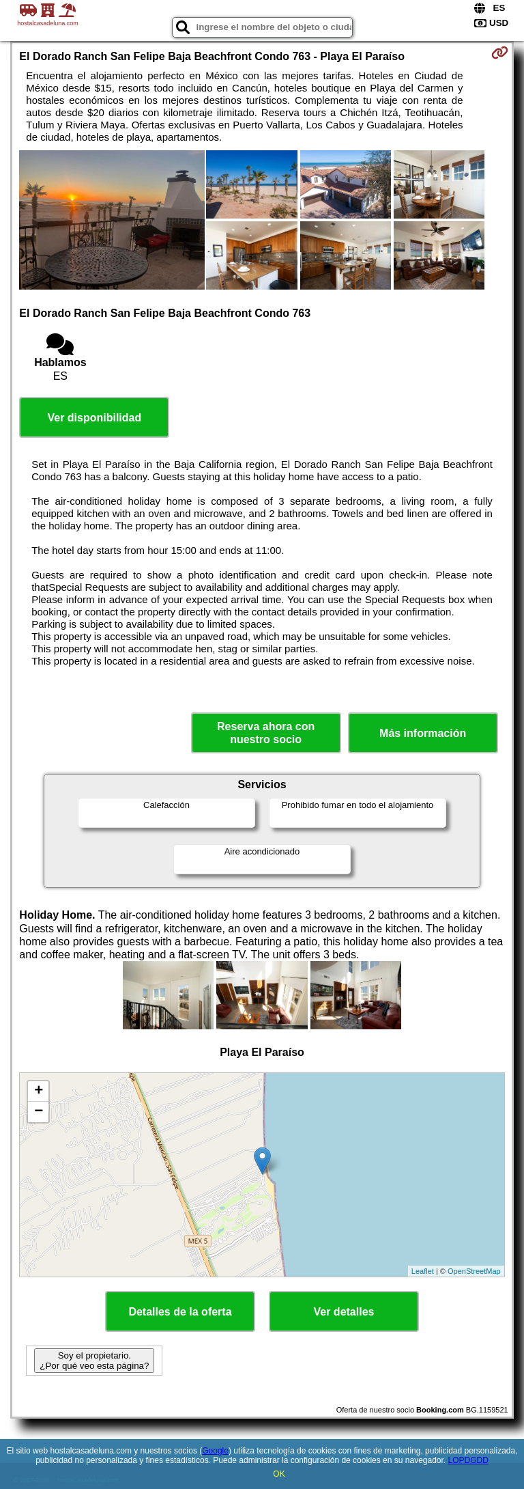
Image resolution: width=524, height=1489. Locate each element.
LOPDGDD (468, 1460)
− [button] (38, 1112)
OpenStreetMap (474, 1271)
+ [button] (38, 1091)
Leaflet (422, 1271)
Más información (422, 733)
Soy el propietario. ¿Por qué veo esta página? (94, 1360)
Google (215, 1451)
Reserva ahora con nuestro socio (266, 733)
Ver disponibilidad (94, 417)
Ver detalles (344, 1312)
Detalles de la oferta (179, 1312)
